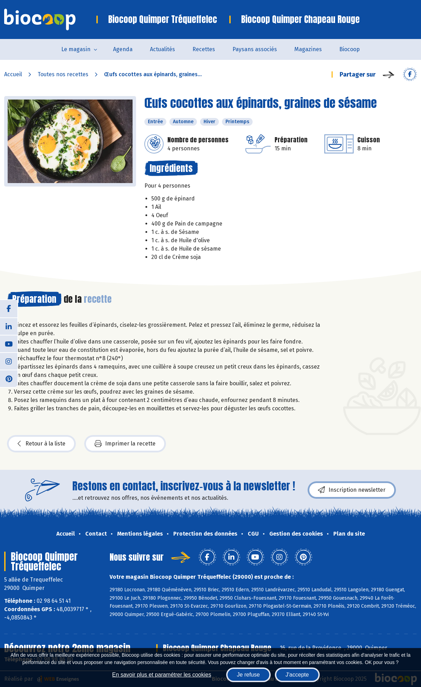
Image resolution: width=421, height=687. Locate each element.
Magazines (308, 49)
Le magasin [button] (75, 49)
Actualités (162, 49)
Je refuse (248, 675)
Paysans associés (254, 49)
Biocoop (349, 49)
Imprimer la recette (125, 443)
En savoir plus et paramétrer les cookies (161, 675)
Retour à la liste (41, 443)
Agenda (123, 49)
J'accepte (297, 675)
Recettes (203, 49)
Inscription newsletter (352, 490)
